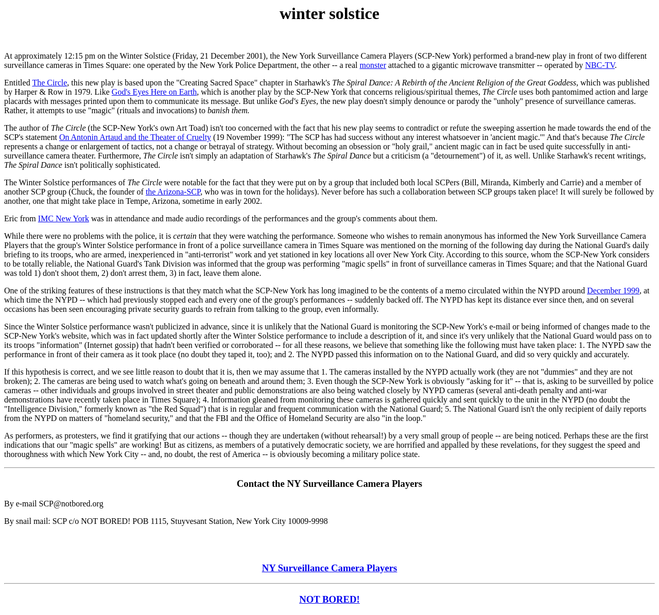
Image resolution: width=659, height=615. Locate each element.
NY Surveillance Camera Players (329, 568)
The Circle (49, 82)
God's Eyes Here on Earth (154, 91)
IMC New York (63, 218)
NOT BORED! (329, 599)
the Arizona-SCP (173, 191)
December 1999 (613, 290)
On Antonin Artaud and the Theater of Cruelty (135, 137)
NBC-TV (600, 65)
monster (372, 65)
